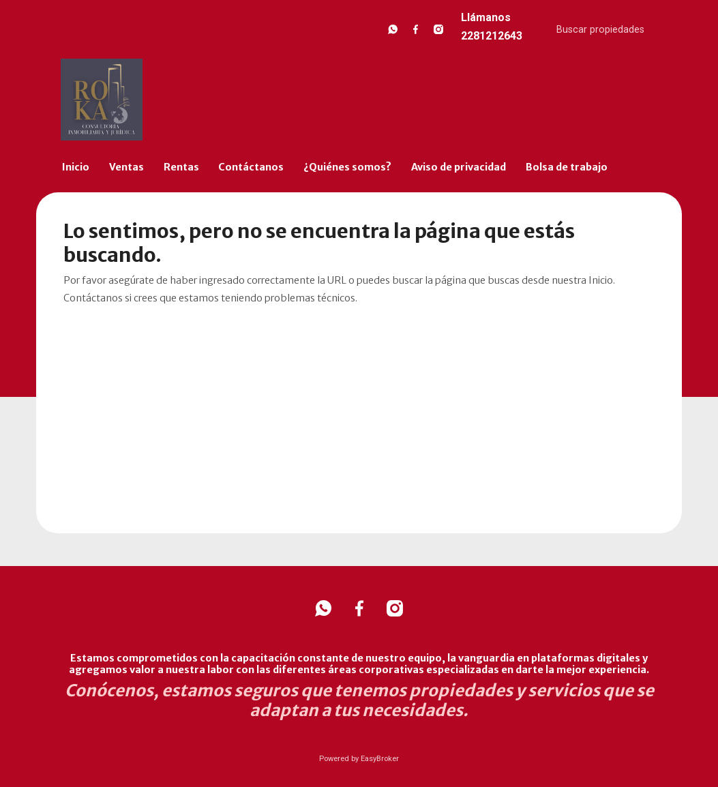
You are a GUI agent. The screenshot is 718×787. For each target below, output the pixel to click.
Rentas (181, 167)
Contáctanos (251, 167)
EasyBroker (380, 758)
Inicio (75, 167)
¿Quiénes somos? (347, 167)
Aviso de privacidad (458, 167)
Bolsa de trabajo (567, 167)
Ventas (126, 167)
